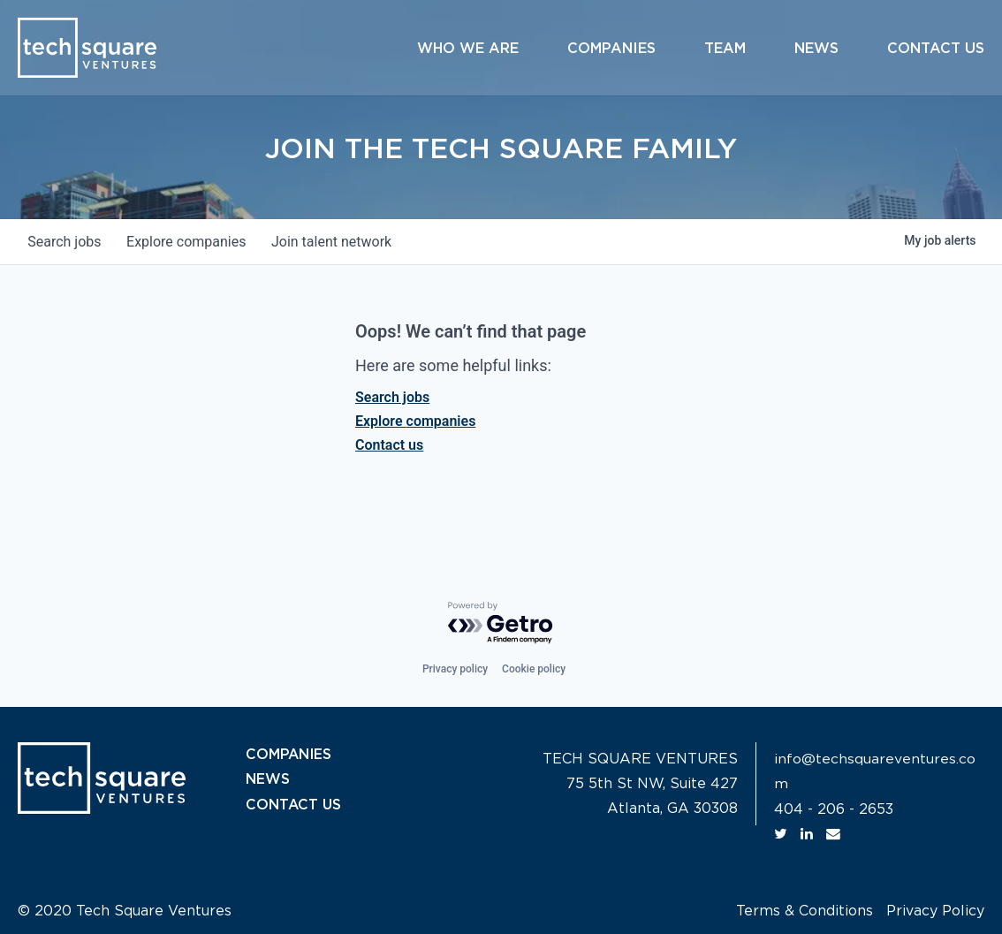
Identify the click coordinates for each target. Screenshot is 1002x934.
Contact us (389, 445)
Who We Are (468, 49)
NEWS (268, 779)
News (816, 49)
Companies (611, 49)
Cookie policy (534, 669)
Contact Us (935, 49)
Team (725, 49)
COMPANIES (290, 755)
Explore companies (415, 421)
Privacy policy (455, 669)
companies (190, 241)
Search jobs (392, 397)
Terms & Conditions (804, 910)
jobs (65, 241)
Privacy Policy (935, 910)
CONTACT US (294, 804)
